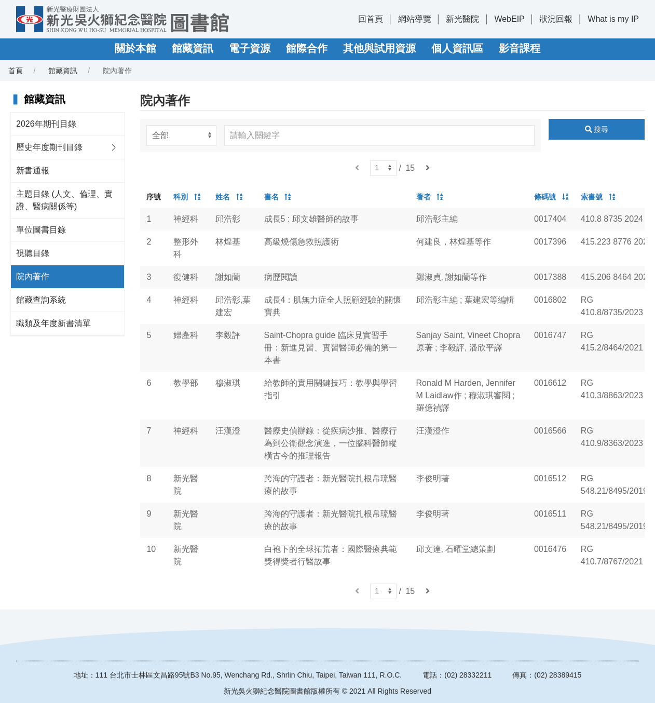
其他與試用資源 (379, 48)
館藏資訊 (192, 48)
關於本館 (135, 48)
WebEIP (509, 19)
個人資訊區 (457, 48)
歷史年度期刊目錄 (49, 147)
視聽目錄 (32, 253)
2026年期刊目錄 (46, 123)
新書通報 (32, 170)
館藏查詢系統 (41, 299)
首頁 (15, 70)
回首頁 (370, 19)
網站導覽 (414, 19)
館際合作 (307, 48)
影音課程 (519, 48)
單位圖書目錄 (41, 229)
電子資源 (249, 48)
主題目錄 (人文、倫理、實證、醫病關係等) (64, 200)
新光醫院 (462, 19)
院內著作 (32, 276)
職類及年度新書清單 (53, 323)
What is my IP (613, 19)
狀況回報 (555, 19)
